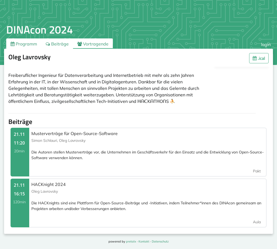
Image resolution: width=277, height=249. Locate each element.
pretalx (131, 241)
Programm (24, 44)
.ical (259, 58)
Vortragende (92, 44)
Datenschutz (160, 241)
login (266, 44)
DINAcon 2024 (39, 29)
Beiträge (57, 44)
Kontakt (143, 241)
